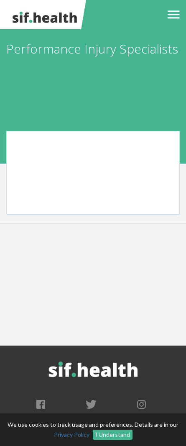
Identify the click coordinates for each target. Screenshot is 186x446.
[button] (171, 14)
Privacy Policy (71, 434)
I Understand (112, 434)
